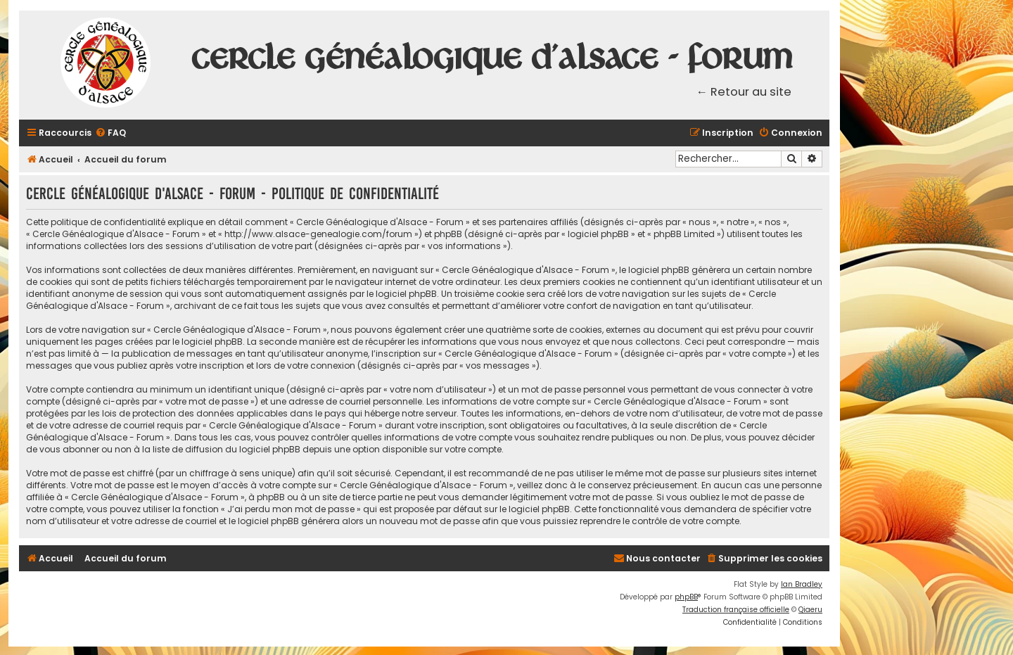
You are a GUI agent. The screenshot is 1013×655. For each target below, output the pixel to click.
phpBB (686, 597)
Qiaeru (810, 609)
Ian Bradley (801, 584)
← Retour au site (744, 92)
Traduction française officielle (735, 609)
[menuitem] (110, 133)
